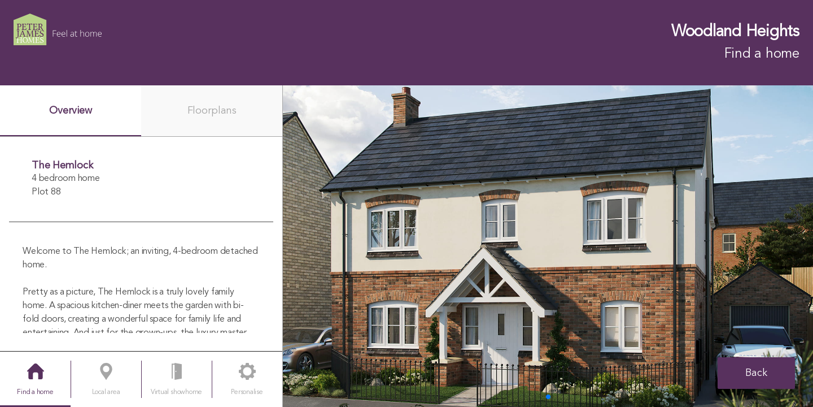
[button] (548, 397)
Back (756, 373)
